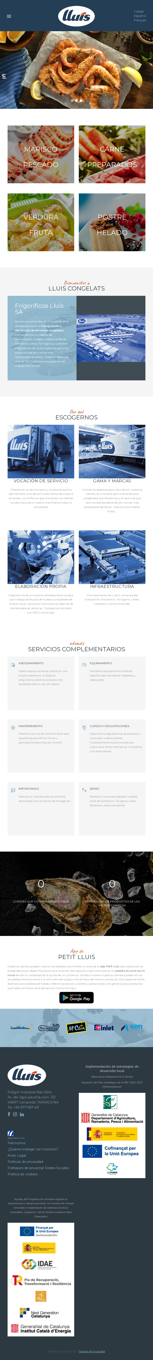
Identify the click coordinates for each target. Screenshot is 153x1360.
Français (140, 20)
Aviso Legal (17, 1155)
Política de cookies (22, 1174)
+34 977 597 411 (26, 1107)
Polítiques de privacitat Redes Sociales (38, 1168)
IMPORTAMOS (29, 788)
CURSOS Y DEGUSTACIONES (109, 726)
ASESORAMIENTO (31, 663)
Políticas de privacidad (25, 1162)
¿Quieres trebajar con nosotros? (33, 1149)
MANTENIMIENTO (31, 726)
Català (139, 11)
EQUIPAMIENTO (101, 663)
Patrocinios (17, 1143)
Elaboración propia (41, 586)
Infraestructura (112, 586)
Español (140, 16)
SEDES (94, 788)
